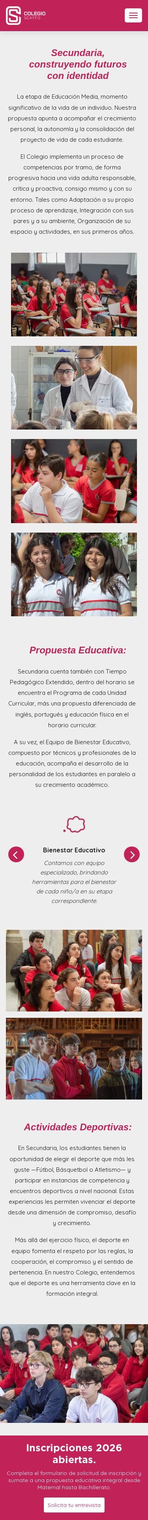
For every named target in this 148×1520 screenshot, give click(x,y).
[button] (16, 854)
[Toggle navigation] (133, 15)
